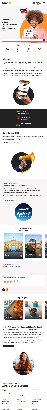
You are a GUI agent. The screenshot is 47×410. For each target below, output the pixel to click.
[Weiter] (7, 289)
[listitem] (8, 390)
